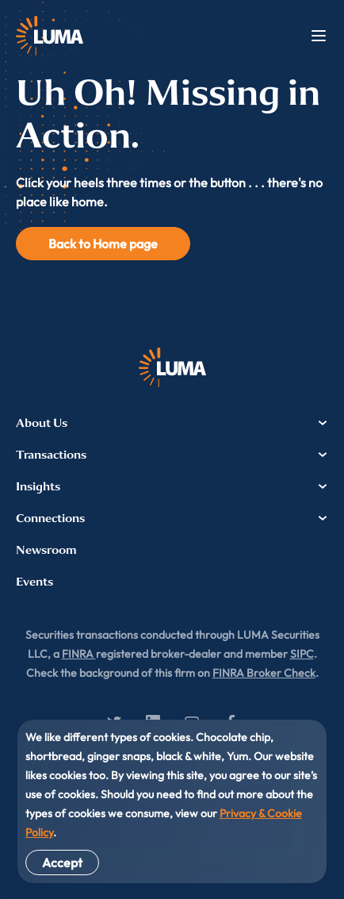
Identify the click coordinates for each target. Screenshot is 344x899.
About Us (172, 423)
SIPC (302, 654)
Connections (172, 518)
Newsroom (46, 550)
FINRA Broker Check (263, 673)
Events (34, 582)
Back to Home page (103, 244)
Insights (172, 486)
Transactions (172, 455)
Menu (318, 35)
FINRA (79, 654)
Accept (62, 862)
